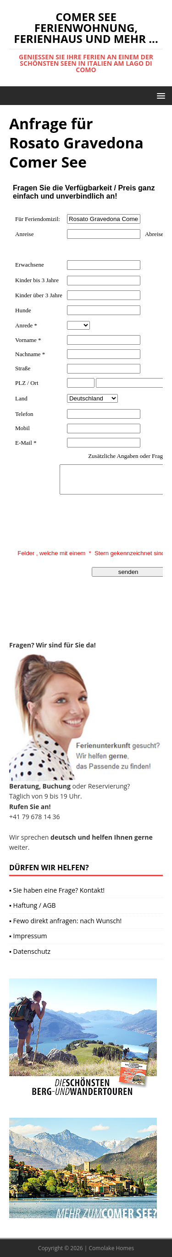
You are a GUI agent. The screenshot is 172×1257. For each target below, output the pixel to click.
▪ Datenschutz (29, 951)
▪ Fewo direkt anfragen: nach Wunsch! (65, 920)
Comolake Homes (111, 1248)
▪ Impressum (28, 935)
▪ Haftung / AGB (32, 905)
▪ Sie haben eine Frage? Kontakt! (57, 890)
